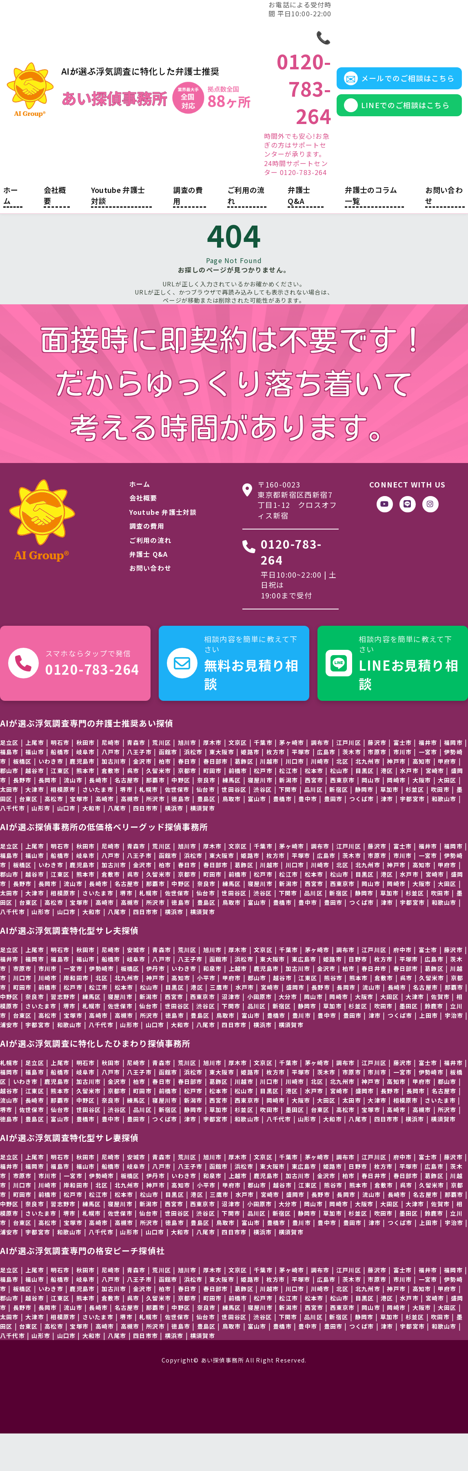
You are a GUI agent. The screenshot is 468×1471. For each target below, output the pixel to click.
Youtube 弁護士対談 (118, 232)
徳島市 (9, 1156)
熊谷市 (333, 1015)
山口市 (66, 845)
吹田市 (383, 1043)
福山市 (34, 789)
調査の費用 (188, 232)
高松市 (53, 836)
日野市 (357, 996)
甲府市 (447, 798)
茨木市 (351, 789)
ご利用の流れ (246, 232)
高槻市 (130, 836)
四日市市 (145, 845)
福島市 (9, 789)
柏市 (348, 1005)
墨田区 (295, 1147)
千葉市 (263, 779)
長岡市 (47, 817)
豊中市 (307, 836)
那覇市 (454, 1024)
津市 (387, 836)
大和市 (91, 845)
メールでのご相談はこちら (387, 93)
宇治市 (454, 1052)
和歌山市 (444, 836)
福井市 (9, 996)
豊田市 (333, 836)
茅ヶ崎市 (317, 987)
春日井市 (374, 1005)
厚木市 (237, 1100)
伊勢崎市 (431, 1109)
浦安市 (9, 1062)
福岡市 (34, 996)
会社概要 (55, 232)
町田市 (22, 1024)
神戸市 (396, 798)
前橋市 (47, 1024)
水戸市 (409, 808)
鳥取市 (231, 836)
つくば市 (361, 836)
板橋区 (22, 798)
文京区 (237, 779)
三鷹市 (219, 1024)
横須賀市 (202, 845)
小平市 (206, 1015)
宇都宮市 (412, 836)
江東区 (60, 808)
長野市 (22, 817)
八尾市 (117, 845)
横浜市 (174, 845)
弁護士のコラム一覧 (371, 232)
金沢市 (142, 798)
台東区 (28, 836)
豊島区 (34, 1156)
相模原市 (405, 1137)
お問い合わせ (444, 232)
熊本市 (85, 808)
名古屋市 (425, 1024)
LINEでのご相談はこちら (385, 126)
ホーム (10, 232)
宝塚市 (79, 836)
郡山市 (9, 808)
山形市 (40, 845)
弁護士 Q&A (299, 232)
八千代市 (12, 845)
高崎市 (104, 836)
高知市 (422, 798)
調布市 (345, 987)
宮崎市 (435, 808)
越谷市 (34, 808)
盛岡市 (364, 1128)
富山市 (257, 836)
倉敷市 (111, 808)
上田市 (428, 1052)
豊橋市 (282, 836)
